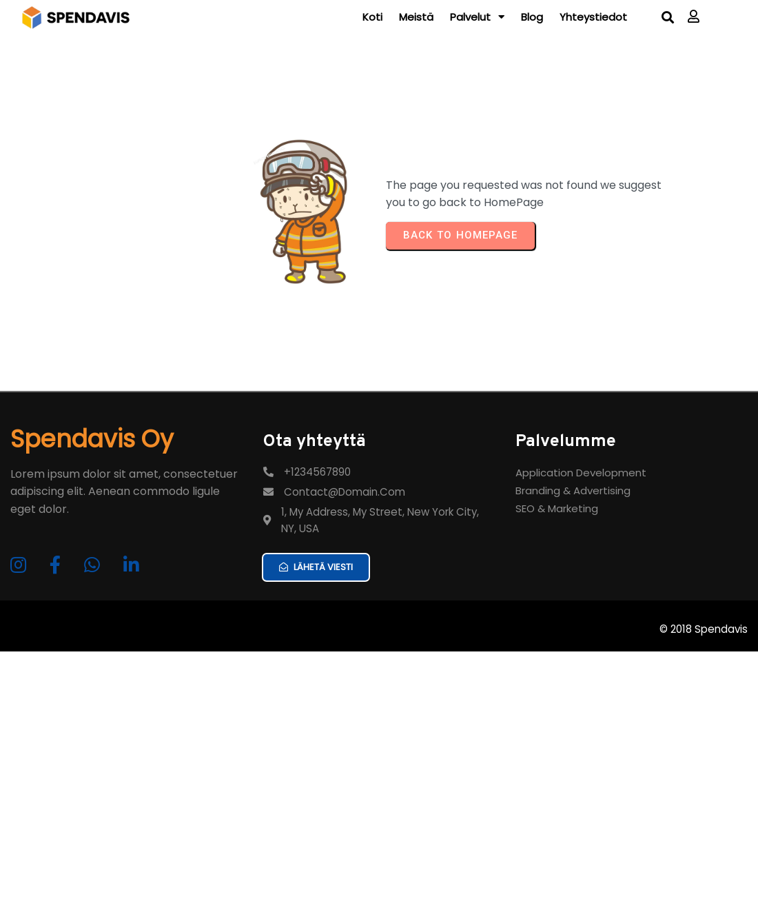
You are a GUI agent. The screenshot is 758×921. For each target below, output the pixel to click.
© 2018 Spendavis (703, 675)
